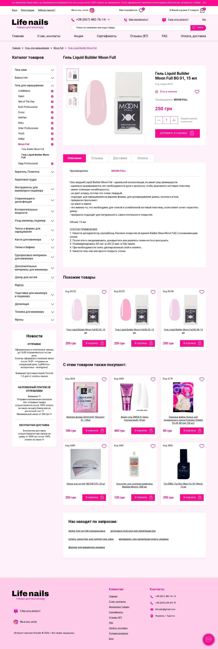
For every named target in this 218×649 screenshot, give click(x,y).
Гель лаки (21, 69)
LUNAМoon (24, 90)
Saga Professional (28, 163)
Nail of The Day (26, 101)
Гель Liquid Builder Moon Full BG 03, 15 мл (134, 331)
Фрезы (19, 319)
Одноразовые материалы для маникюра (31, 256)
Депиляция (22, 304)
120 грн (119, 497)
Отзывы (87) (115, 617)
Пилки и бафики (25, 247)
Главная (113, 596)
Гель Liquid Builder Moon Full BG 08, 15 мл (183, 331)
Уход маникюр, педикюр (30, 220)
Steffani (22, 117)
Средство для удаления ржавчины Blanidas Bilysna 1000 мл (134, 485)
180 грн (70, 430)
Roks (21, 122)
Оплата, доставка (118, 628)
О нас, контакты (117, 602)
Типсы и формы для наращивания (27, 230)
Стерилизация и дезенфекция (25, 200)
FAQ (111, 623)
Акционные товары (119, 607)
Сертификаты (116, 612)
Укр (204, 19)
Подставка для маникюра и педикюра (31, 294)
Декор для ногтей (26, 277)
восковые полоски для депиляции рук (133, 530)
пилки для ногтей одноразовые (86, 530)
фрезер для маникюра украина (86, 547)
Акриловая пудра (25, 179)
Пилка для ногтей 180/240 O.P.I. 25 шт (85, 483)
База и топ (21, 77)
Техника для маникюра (29, 311)
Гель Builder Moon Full (32, 149)
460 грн (119, 430)
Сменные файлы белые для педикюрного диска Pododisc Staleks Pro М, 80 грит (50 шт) (183, 420)
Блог (111, 639)
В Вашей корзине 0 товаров (188, 10)
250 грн (70, 343)
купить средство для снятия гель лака (91, 539)
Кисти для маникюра (28, 239)
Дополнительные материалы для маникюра (31, 268)
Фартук (19, 285)
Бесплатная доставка (34, 425)
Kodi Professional (27, 107)
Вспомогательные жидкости (26, 211)
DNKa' (21, 138)
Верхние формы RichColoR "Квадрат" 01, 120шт (85, 418)
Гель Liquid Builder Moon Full (35, 156)
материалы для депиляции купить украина (143, 539)
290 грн (168, 497)
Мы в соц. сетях (82, 10)
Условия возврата (118, 633)
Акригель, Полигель (27, 171)
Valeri (21, 96)
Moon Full (23, 144)
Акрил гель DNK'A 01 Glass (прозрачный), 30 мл (134, 418)
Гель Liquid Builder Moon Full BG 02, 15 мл (85, 331)
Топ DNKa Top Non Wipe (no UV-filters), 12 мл (183, 485)
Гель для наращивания (29, 85)
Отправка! (34, 344)
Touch (21, 133)
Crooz (21, 112)
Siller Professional (28, 128)
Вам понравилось (132, 10)
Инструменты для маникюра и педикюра (29, 189)
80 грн (167, 430)
